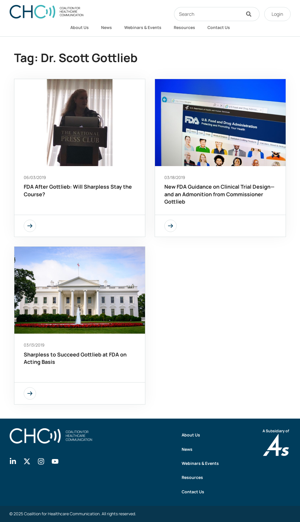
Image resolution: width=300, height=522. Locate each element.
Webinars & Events (142, 27)
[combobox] (207, 14)
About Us (79, 27)
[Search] (250, 14)
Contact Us (218, 27)
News (106, 27)
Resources (184, 27)
